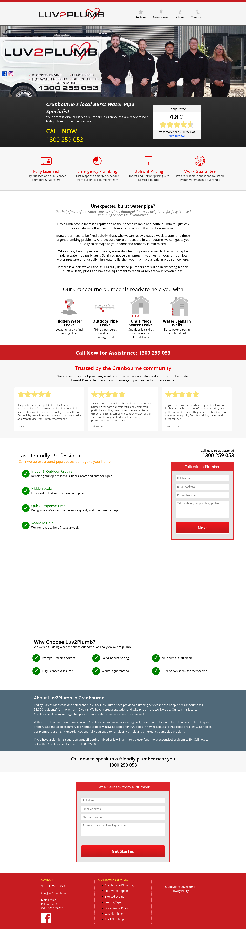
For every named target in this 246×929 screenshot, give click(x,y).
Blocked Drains (114, 896)
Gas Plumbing (114, 914)
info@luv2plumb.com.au (56, 893)
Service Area (161, 16)
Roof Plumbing (114, 919)
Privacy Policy (180, 891)
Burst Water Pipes (116, 908)
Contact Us (198, 16)
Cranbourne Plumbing (119, 885)
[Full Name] (202, 478)
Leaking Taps (113, 902)
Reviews (140, 16)
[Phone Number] (202, 495)
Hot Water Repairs (117, 891)
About (180, 16)
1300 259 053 (64, 139)
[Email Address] (202, 486)
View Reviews (176, 136)
